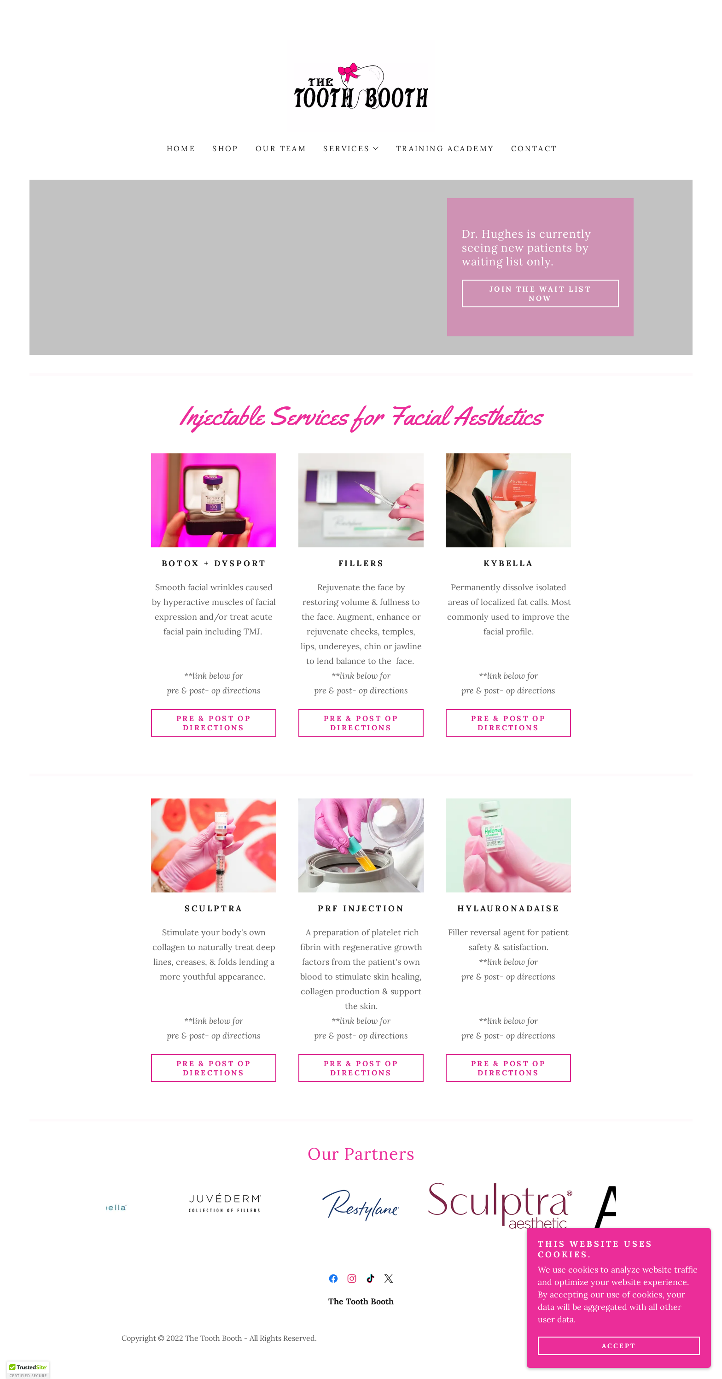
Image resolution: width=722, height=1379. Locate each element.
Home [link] (181, 148)
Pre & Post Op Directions (213, 723)
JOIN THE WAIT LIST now (540, 293)
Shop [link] (225, 148)
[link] (361, 85)
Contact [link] (534, 148)
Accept (619, 1346)
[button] (350, 148)
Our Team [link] (281, 148)
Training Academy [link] (445, 148)
